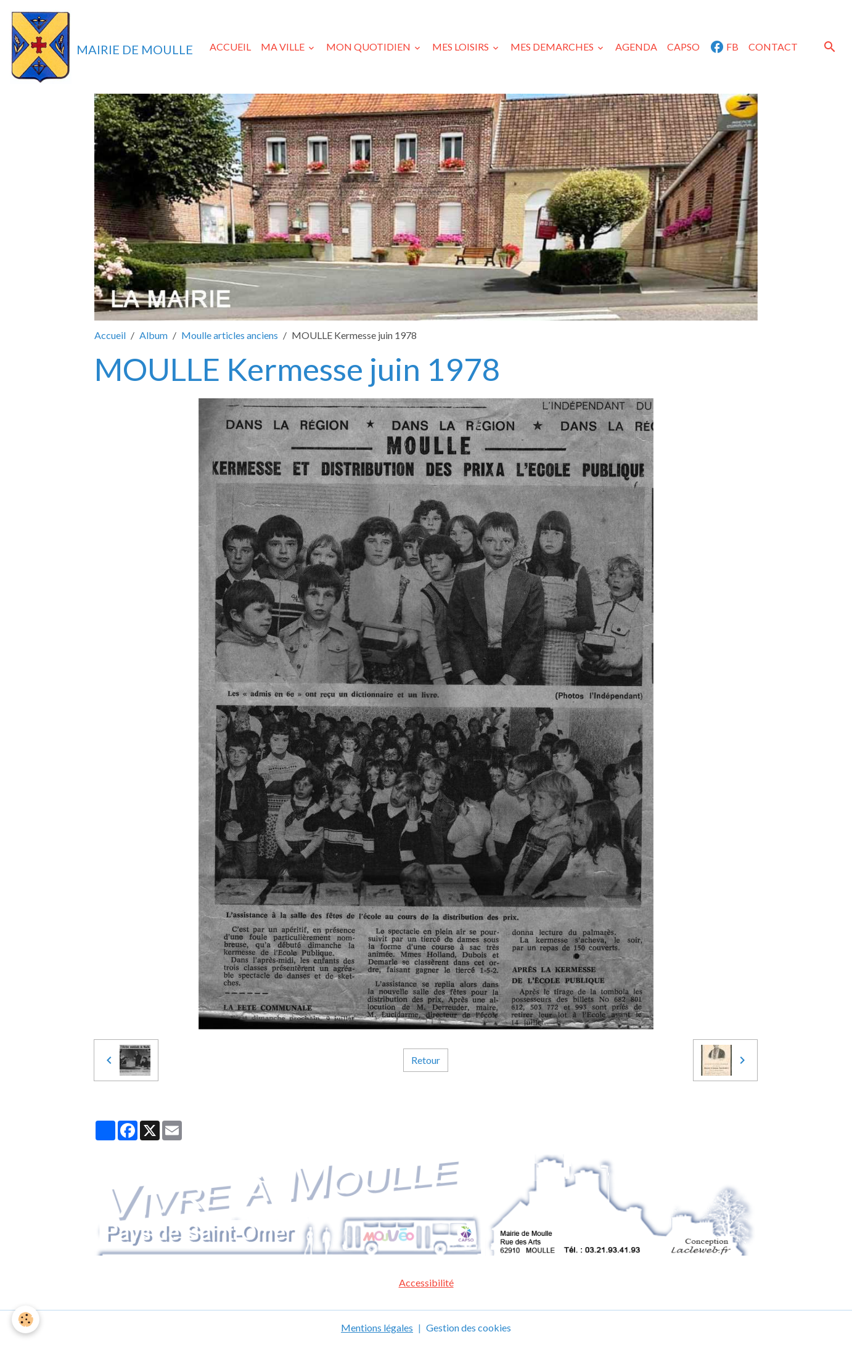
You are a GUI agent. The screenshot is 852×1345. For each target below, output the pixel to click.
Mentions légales (377, 1327)
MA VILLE (283, 46)
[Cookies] (26, 1319)
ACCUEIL (230, 46)
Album (153, 335)
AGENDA (636, 46)
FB (724, 46)
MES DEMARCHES (553, 46)
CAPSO (683, 46)
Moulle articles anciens (229, 335)
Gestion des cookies (468, 1327)
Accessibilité (426, 1282)
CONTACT (773, 46)
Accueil (110, 335)
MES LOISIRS (461, 46)
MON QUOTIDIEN (369, 46)
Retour (425, 1060)
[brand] (101, 47)
